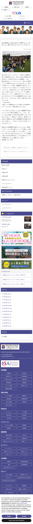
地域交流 (24, 401)
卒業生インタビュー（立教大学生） (11, 195)
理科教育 (9, 428)
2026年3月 (6, 297)
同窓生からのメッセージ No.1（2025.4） (14, 284)
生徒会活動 (8, 415)
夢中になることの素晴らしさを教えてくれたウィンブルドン (17, 147)
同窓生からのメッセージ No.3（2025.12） (14, 275)
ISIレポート (8, 477)
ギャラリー (4, 445)
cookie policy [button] (23, 503)
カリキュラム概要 (9, 425)
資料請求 (24, 485)
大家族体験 (8, 398)
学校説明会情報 (24, 461)
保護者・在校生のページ (24, 489)
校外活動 (24, 415)
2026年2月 (6, 299)
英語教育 (24, 425)
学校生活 (4, 409)
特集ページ (24, 441)
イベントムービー (24, 454)
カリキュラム (5, 422)
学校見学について (24, 474)
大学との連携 (9, 401)
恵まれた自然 (9, 405)
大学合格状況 (24, 376)
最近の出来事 (5, 165)
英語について (24, 451)
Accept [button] (24, 516)
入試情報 (4, 458)
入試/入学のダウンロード (8, 467)
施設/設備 (24, 379)
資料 (6, 7)
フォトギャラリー (7, 183)
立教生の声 (5, 172)
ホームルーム (9, 412)
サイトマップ (22, 18)
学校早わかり (9, 376)
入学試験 (9, 461)
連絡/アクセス (24, 385)
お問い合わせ (17, 7)
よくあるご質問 (8, 16)
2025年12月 (6, 305)
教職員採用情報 (8, 388)
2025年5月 (6, 326)
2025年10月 (6, 311)
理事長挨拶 (8, 382)
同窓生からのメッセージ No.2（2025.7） (14, 279)
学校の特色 (4, 392)
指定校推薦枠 (24, 464)
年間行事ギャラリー (7, 187)
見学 (27, 7)
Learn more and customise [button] (16, 520)
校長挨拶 (24, 382)
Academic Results (9, 379)
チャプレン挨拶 (8, 385)
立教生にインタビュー (9, 451)
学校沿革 (24, 373)
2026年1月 (6, 302)
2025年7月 (6, 320)
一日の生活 (8, 418)
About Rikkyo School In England (8, 480)
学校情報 (4, 370)
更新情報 (4, 432)
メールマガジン (22, 16)
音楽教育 (24, 428)
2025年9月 (6, 314)
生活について (9, 454)
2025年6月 (6, 323)
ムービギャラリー (7, 208)
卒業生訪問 (5, 176)
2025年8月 (6, 317)
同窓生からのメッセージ (8, 180)
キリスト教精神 (8, 395)
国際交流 (24, 395)
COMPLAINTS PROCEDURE (24, 477)
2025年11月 (6, 308)
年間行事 (24, 418)
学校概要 (9, 373)
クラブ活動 (24, 412)
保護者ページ (6, 9)
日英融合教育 (24, 398)
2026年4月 (6, 294)
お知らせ (4, 168)
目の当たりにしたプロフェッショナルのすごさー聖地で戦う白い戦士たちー (17, 151)
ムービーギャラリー (24, 448)
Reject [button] (9, 516)
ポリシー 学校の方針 (8, 18)
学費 (9, 464)
